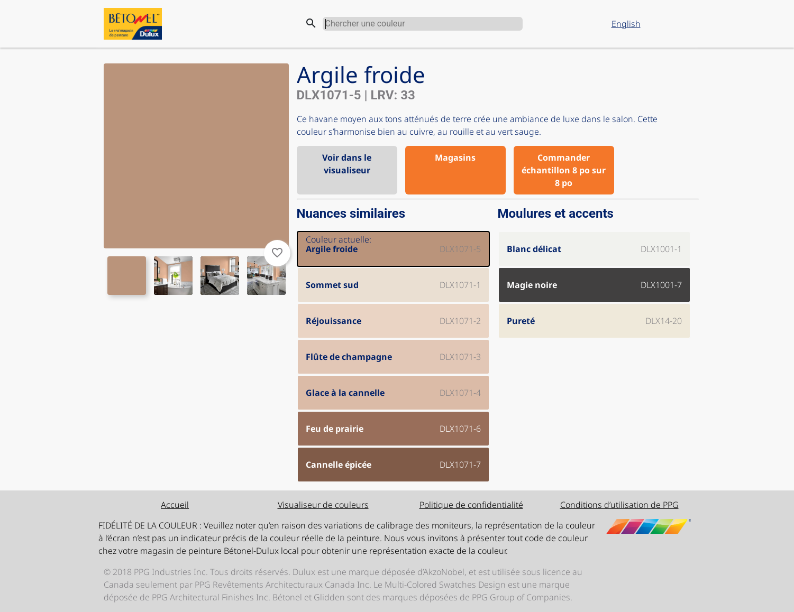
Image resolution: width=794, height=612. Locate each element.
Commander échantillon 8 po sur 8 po (564, 170)
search (311, 23)
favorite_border (277, 252)
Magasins (455, 157)
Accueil (175, 505)
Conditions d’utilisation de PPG (619, 505)
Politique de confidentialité (471, 505)
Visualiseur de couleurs (323, 505)
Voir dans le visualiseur (346, 164)
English (626, 24)
